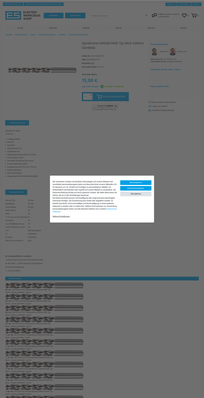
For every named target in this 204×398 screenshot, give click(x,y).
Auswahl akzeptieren (135, 188)
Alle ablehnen (135, 194)
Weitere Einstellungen (61, 216)
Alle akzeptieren (135, 182)
